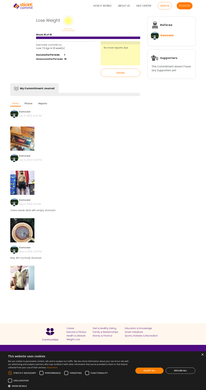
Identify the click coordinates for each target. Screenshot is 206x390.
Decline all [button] (180, 370)
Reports (42, 103)
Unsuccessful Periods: (49, 59)
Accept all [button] (149, 370)
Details (120, 73)
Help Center (143, 6)
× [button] (202, 355)
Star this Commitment (68, 29)
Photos (28, 103)
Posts (16, 103)
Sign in (164, 6)
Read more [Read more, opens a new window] (52, 367)
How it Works (102, 6)
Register (184, 6)
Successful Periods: (48, 54)
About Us (124, 6)
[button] (69, 386)
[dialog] (103, 370)
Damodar (167, 35)
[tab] (15, 104)
